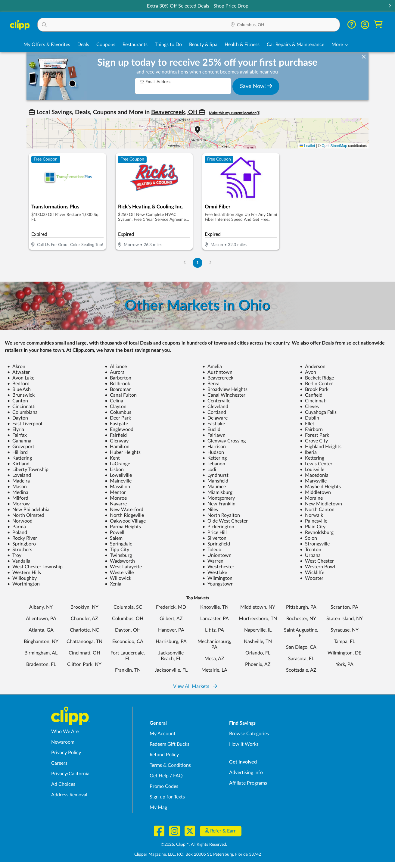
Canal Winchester (223, 395)
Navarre (116, 503)
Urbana (310, 555)
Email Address (155, 82)
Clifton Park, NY (84, 664)
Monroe (116, 498)
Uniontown (217, 555)
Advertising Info (246, 772)
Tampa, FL (344, 641)
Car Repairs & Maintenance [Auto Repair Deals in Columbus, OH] (295, 44)
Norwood (20, 521)
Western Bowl (317, 566)
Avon (308, 372)
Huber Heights (123, 452)
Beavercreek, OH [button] (175, 112)
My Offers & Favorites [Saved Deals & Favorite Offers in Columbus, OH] (46, 44)
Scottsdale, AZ (301, 670)
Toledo (211, 549)
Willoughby (22, 578)
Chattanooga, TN (84, 641)
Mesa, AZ (214, 658)
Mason (17, 486)
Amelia (212, 366)
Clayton (115, 406)
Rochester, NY (301, 618)
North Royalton (221, 515)
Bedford (18, 383)
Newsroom (62, 742)
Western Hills (24, 572)
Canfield (311, 395)
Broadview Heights (224, 389)
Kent (112, 458)
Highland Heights (320, 446)
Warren (212, 561)
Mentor (115, 492)
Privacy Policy (66, 752)
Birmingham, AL (41, 653)
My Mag (158, 807)
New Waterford (124, 509)
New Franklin (218, 503)
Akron (16, 366)
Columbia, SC (128, 607)
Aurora (115, 372)
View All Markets (195, 686)
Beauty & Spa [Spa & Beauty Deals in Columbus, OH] (203, 44)
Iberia (308, 452)
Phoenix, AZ (258, 664)
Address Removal (69, 794)
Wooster (311, 578)
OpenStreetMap (334, 146)
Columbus (118, 412)
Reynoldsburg (317, 532)
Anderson (312, 366)
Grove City (314, 441)
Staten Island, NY (344, 618)
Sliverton (214, 538)
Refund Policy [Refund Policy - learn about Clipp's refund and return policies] (164, 754)
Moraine (311, 498)
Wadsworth (120, 561)
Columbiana (22, 412)
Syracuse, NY (345, 630)
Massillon (117, 486)
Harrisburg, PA (171, 641)
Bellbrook (117, 383)
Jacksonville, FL (171, 670)
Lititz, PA (214, 630)
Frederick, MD (171, 607)
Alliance (116, 366)
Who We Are (65, 731)
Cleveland (215, 406)
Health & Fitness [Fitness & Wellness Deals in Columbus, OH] (242, 44)
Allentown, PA (41, 618)
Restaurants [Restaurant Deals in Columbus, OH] (135, 44)
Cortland (214, 412)
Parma (16, 526)
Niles (210, 509)
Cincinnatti (21, 406)
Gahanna (19, 441)
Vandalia (18, 561)
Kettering (214, 458)
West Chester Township (35, 566)
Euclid (211, 429)
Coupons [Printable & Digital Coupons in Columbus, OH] (105, 44)
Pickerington (218, 526)
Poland (17, 532)
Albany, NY (41, 607)
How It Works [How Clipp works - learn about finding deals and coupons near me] (244, 744)
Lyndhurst (215, 475)
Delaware (215, 418)
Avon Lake (20, 378)
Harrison (214, 446)
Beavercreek (217, 378)
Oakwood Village (125, 521)
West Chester (317, 561)
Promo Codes (164, 786)
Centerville (216, 400)
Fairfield (116, 435)
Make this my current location (234, 113)
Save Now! (256, 86)
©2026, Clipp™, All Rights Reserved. (194, 844)
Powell (114, 532)
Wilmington (217, 578)
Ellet (307, 423)
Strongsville (315, 544)
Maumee (214, 486)
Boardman (118, 389)
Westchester (218, 566)
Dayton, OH (128, 630)
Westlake (214, 572)
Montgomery (218, 498)
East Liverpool (24, 423)
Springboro (21, 544)
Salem (114, 538)
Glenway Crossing (224, 441)
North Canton (317, 509)
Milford (17, 498)
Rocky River (22, 538)
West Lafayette (123, 566)
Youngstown (218, 584)
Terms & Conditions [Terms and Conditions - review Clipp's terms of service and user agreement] (170, 765)
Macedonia (314, 475)
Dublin (309, 418)
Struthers (19, 549)
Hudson (213, 452)
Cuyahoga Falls (318, 412)
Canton (17, 400)
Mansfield (215, 481)
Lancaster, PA (214, 618)
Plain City (312, 526)
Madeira (18, 481)
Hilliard (17, 452)
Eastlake (213, 423)
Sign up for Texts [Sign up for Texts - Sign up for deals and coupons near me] (167, 797)
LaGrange (117, 463)
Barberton (118, 378)
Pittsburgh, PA (301, 607)
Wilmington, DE (344, 653)
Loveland (19, 475)
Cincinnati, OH (84, 653)
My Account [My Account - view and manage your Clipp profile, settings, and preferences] (163, 733)
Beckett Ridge (317, 378)
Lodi (209, 469)
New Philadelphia (28, 509)
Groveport (20, 446)
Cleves (309, 406)
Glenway (117, 441)
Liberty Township (27, 469)
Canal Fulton (121, 395)
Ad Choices (63, 784)
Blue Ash (19, 389)
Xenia (113, 584)
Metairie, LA (214, 670)
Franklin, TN (128, 670)
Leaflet (307, 146)
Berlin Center (316, 383)
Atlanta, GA (41, 630)
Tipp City (117, 549)
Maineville (118, 481)
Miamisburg (217, 492)
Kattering (19, 458)
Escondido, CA (127, 641)
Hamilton (117, 446)
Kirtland (18, 463)
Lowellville (118, 475)
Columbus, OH (127, 618)
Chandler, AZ (84, 618)
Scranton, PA (344, 607)
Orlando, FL (257, 653)
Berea (210, 383)
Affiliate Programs (248, 783)
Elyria (15, 429)
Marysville (313, 481)
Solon (308, 538)
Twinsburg (118, 555)
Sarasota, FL (301, 658)
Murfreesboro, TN (258, 618)
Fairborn (311, 429)
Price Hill (214, 532)
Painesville (313, 521)
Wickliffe (312, 572)
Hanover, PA (171, 630)
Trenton (310, 549)
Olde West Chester (225, 521)
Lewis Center (316, 463)
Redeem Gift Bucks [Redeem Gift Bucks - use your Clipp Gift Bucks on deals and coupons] (169, 744)
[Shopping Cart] (378, 24)
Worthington (23, 584)
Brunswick (21, 395)
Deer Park (118, 418)
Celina (114, 400)
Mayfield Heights (320, 486)
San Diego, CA (301, 647)
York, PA (344, 664)
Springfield (216, 544)
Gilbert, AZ (171, 618)
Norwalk (311, 515)
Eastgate (116, 423)
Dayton (17, 418)
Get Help (159, 775)
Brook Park (314, 389)
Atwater (18, 372)
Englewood (119, 429)
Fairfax (17, 435)
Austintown (217, 372)
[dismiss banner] (364, 57)
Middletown (315, 492)
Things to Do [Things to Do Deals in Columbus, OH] (168, 44)
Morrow (18, 503)
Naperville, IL (258, 630)
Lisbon (114, 469)
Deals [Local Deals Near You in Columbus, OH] (83, 44)
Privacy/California (70, 773)
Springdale (118, 544)
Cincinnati (313, 400)
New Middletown (321, 503)
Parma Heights (123, 526)
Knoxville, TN (214, 607)
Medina (17, 492)
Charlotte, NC (84, 630)
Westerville (119, 572)
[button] (389, 6)
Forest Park (314, 435)
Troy (14, 555)
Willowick (118, 578)
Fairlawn (213, 435)
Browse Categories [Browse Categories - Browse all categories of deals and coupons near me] (249, 733)
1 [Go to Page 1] (197, 263)
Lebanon (213, 463)
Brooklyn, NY (84, 607)
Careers (59, 763)
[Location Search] (283, 25)
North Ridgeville (124, 515)
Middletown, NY (257, 607)
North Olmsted (25, 515)
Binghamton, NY (41, 641)
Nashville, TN (258, 641)
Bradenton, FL (41, 664)
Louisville (312, 469)
